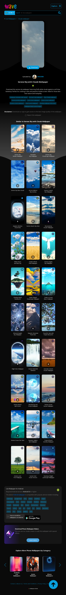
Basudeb (38, 77)
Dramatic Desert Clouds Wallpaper (48, 369)
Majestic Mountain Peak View (33, 334)
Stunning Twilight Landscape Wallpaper (48, 476)
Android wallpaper (19, 495)
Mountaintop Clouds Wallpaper (48, 226)
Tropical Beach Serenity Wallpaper (48, 441)
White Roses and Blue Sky (17, 262)
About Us (19, 584)
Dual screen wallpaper (32, 103)
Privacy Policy (42, 584)
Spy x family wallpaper (50, 97)
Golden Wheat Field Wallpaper (33, 262)
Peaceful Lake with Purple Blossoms (48, 334)
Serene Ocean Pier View (17, 440)
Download (33, 67)
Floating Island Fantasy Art (18, 298)
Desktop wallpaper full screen (48, 103)
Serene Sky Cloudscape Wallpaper (48, 155)
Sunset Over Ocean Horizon (33, 476)
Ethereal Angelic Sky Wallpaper (17, 334)
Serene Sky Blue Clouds (17, 190)
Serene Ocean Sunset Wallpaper (48, 405)
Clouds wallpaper (23, 19)
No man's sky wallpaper (35, 97)
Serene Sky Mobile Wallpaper (17, 155)
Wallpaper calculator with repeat (18, 97)
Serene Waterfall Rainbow (33, 369)
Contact (12, 584)
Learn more (33, 540)
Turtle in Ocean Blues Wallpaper (48, 298)
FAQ (48, 584)
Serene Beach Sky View (33, 226)
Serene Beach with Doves (17, 405)
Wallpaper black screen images (33, 106)
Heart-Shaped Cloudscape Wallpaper (33, 298)
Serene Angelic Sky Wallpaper (48, 262)
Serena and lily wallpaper (19, 100)
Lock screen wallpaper (34, 100)
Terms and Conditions (29, 584)
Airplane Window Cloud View (17, 226)
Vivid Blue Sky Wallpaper (33, 155)
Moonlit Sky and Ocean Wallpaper (33, 405)
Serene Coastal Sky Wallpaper (48, 191)
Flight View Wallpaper (18, 369)
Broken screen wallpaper (17, 103)
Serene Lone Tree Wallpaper (17, 476)
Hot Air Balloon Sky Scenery (33, 191)
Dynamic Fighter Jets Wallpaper (33, 441)
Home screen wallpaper (48, 100)
